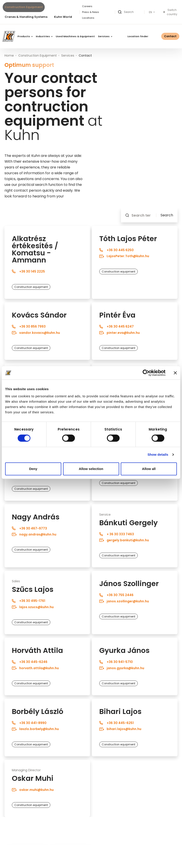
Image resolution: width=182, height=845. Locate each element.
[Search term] (142, 215)
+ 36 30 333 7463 (116, 534)
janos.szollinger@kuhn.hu (124, 601)
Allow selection (91, 469)
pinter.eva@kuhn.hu (119, 332)
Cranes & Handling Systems (26, 17)
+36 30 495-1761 (28, 601)
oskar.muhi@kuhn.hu (33, 790)
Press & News (90, 12)
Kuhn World (63, 17)
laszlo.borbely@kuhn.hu (35, 729)
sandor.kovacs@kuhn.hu (36, 332)
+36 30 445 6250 (116, 250)
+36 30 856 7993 (29, 326)
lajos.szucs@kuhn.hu (33, 607)
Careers (87, 6)
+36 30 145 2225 (28, 271)
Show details (158, 454)
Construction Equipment (24, 7)
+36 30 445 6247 (116, 326)
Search (167, 215)
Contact (170, 36)
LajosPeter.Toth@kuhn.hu (124, 256)
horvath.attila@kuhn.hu (35, 668)
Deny (33, 469)
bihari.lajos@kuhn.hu (120, 729)
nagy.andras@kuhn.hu (34, 534)
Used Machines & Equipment (75, 36)
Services (105, 36)
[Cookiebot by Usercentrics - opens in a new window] (145, 372)
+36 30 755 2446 (116, 595)
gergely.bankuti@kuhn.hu (124, 540)
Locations (88, 18)
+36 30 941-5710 (116, 662)
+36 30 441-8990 (29, 723)
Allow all (149, 469)
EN (151, 12)
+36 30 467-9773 (29, 528)
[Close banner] (175, 372)
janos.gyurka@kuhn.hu (121, 668)
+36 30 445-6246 (29, 662)
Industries (44, 36)
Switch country (170, 12)
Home (9, 55)
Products (25, 36)
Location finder (137, 36)
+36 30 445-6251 (116, 723)
